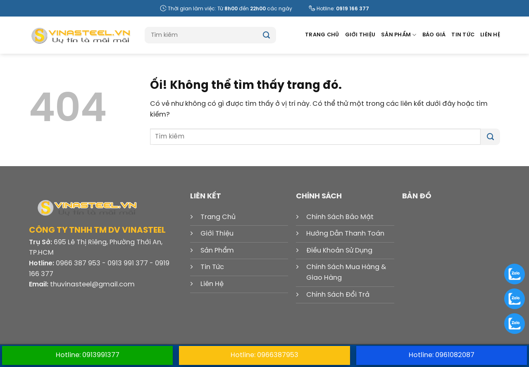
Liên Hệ (490, 35)
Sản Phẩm (399, 35)
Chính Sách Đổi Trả (337, 294)
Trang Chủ (322, 35)
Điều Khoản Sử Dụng (339, 250)
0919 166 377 (352, 9)
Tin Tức (462, 35)
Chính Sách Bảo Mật (340, 217)
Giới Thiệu (360, 35)
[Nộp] (266, 35)
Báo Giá (434, 35)
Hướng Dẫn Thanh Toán (345, 233)
